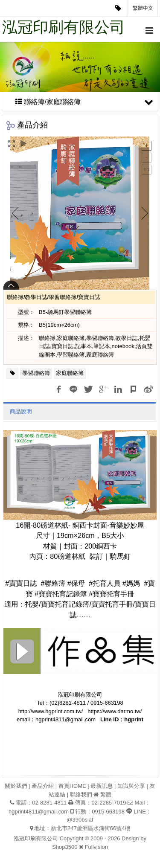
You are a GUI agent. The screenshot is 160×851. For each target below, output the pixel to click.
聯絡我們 (81, 794)
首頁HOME (72, 786)
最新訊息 (101, 786)
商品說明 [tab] (21, 411)
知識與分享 (131, 786)
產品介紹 (43, 786)
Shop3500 (64, 847)
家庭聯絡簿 (70, 373)
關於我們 (16, 786)
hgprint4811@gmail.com (39, 811)
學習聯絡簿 (36, 373)
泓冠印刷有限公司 (63, 27)
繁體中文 (143, 8)
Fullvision (96, 847)
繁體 (105, 794)
